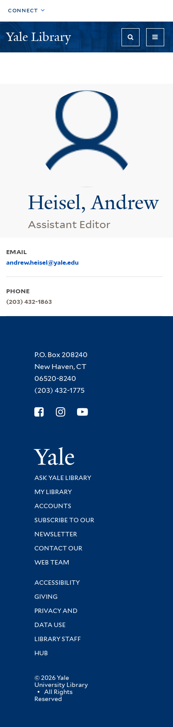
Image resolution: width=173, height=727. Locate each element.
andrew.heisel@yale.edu (42, 262)
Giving (46, 596)
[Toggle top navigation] (26, 11)
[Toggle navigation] (155, 37)
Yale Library (40, 37)
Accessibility (57, 582)
